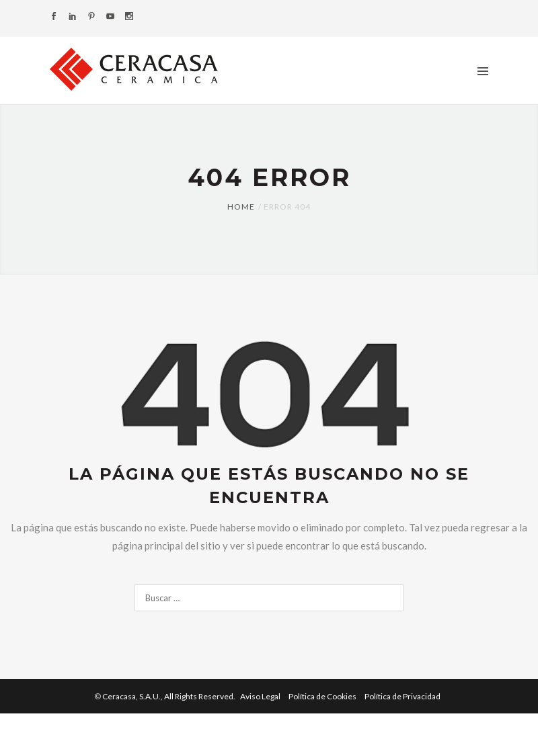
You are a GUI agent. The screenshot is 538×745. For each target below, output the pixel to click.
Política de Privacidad (402, 696)
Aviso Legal (261, 696)
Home (241, 207)
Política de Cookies (323, 696)
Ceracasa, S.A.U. (169, 696)
